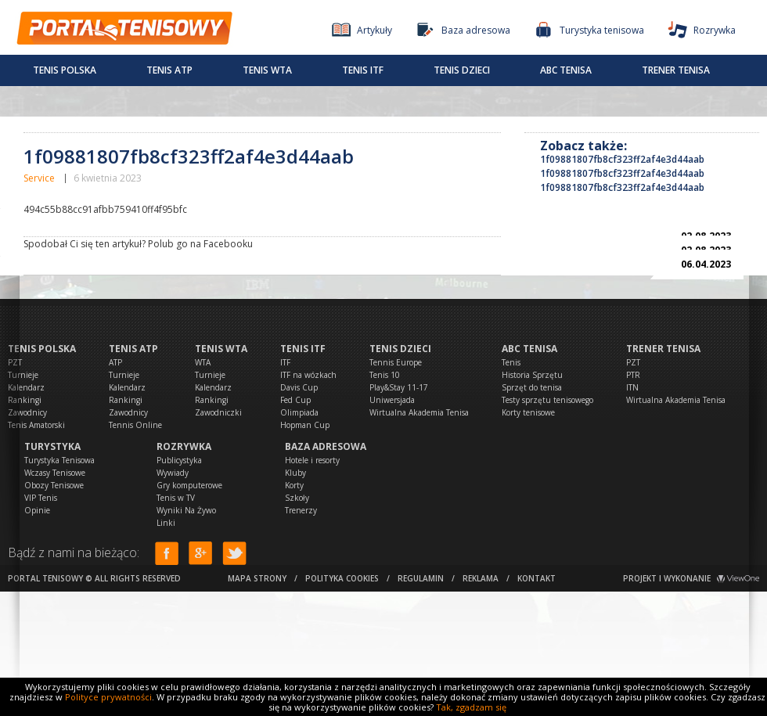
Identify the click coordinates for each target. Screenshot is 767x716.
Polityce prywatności (108, 697)
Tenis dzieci (462, 70)
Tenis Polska (64, 70)
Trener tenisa (676, 70)
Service (39, 178)
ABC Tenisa (566, 70)
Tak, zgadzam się (471, 707)
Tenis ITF (363, 70)
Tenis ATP (169, 70)
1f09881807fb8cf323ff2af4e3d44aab (622, 159)
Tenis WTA (267, 70)
